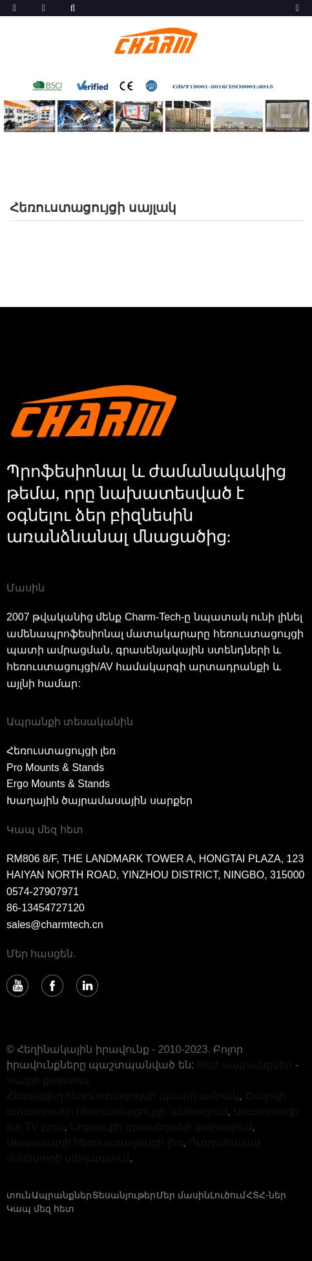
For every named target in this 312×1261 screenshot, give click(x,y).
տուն (18, 1195)
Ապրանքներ (62, 1195)
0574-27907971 (42, 891)
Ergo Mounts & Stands (58, 783)
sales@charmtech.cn (54, 924)
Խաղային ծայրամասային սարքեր (99, 800)
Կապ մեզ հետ (40, 1208)
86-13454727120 (45, 907)
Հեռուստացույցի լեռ (61, 750)
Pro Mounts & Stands (55, 767)
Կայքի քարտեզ (47, 1080)
